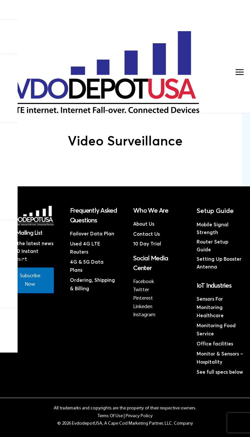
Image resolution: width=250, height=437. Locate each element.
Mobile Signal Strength (213, 228)
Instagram (144, 315)
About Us (143, 224)
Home (122, 2)
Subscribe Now (30, 280)
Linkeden (142, 306)
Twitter (141, 290)
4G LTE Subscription (122, 12)
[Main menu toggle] (239, 72)
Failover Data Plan (92, 233)
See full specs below (220, 372)
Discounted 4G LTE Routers (122, 18)
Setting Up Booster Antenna (219, 263)
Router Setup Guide (212, 246)
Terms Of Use (110, 416)
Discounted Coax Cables (122, 23)
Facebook (143, 281)
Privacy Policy (139, 416)
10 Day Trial (147, 244)
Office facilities (215, 344)
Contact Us (121, 28)
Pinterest (143, 298)
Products (121, 7)
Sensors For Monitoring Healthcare (210, 307)
